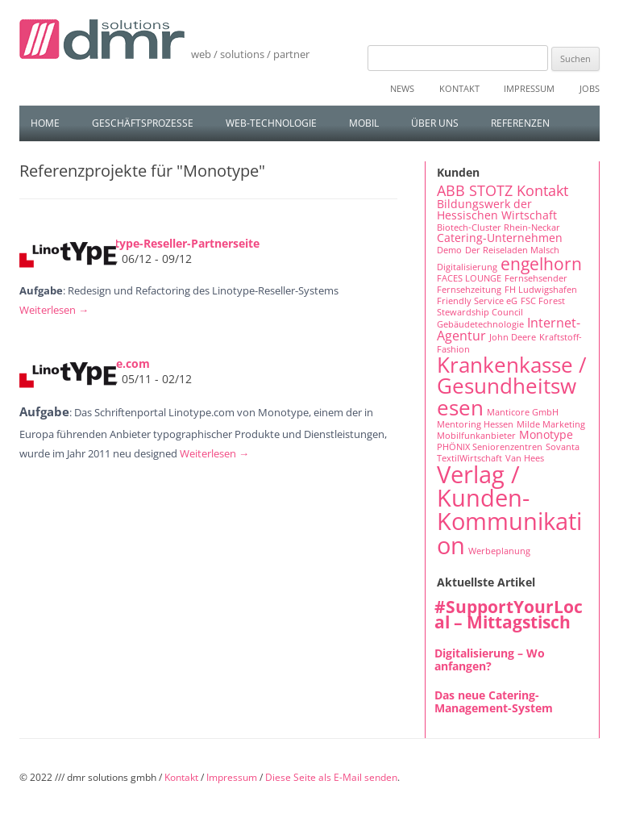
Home (45, 123)
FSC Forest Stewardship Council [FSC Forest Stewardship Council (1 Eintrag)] (501, 306)
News (402, 88)
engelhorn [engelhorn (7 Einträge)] (541, 263)
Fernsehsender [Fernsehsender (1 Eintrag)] (536, 278)
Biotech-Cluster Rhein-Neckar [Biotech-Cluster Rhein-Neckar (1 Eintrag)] (498, 227)
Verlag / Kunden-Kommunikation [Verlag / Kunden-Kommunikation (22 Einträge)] (509, 509)
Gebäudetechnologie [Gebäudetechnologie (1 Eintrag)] (480, 324)
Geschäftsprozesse (142, 123)
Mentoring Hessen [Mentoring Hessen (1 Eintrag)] (475, 424)
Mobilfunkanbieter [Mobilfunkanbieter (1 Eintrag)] (476, 435)
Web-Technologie (271, 123)
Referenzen (520, 123)
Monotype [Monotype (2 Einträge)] (546, 434)
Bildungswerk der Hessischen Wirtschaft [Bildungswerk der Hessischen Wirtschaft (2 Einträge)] (497, 209)
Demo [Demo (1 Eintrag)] (449, 250)
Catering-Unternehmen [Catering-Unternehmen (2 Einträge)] (500, 237)
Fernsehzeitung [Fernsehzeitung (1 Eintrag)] (469, 289)
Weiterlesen (54, 310)
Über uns (435, 123)
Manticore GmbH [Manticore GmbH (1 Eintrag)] (523, 412)
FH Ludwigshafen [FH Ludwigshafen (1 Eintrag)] (541, 289)
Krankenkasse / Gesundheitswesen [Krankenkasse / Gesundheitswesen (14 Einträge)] (512, 385)
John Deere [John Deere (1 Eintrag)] (512, 337)
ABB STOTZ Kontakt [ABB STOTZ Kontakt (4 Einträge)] (502, 190)
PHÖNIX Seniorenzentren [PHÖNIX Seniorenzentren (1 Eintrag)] (489, 447)
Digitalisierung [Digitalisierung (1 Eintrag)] (467, 267)
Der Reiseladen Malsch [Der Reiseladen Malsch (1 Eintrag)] (512, 250)
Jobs (590, 88)
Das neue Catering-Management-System (493, 701)
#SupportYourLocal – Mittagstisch (508, 614)
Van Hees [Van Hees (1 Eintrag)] (524, 458)
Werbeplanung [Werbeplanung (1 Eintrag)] (499, 551)
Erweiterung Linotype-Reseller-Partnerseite (139, 243)
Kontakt (459, 88)
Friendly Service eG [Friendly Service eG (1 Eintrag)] (477, 301)
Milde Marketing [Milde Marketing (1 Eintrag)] (551, 424)
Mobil (364, 123)
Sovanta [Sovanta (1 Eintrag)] (563, 447)
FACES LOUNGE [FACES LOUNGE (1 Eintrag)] (469, 278)
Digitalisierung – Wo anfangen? (489, 659)
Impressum (529, 88)
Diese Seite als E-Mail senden (331, 777)
